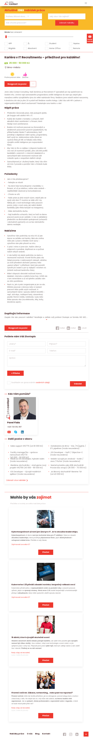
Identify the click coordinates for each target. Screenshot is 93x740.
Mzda (7, 32)
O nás (29, 733)
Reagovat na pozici (17, 84)
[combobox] (23, 16)
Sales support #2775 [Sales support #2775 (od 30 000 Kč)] (26, 446)
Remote (76, 48)
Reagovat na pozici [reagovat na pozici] (18, 328)
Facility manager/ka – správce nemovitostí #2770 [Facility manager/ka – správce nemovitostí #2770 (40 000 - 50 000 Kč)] (24, 455)
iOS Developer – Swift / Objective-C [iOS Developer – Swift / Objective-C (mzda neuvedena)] (66, 453)
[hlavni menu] (85, 3)
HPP (10, 43)
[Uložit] (82, 328)
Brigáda (12, 48)
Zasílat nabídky (90, 38)
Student (52, 43)
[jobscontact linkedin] (77, 734)
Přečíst (45, 552)
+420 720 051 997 (14, 427)
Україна (76, 43)
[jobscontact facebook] (64, 734)
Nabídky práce (17, 733)
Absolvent (32, 48)
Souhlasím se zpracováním (30, 382)
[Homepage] (11, 3)
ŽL (29, 43)
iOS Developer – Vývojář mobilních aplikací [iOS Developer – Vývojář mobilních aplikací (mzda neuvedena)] (25, 472)
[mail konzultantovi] (10, 432)
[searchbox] (21, 16)
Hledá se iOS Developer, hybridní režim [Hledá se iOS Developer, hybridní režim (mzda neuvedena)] (27, 459)
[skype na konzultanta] (17, 432)
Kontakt (46, 733)
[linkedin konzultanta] (23, 432)
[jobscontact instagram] (71, 734)
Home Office (55, 48)
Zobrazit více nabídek (17, 480)
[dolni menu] (86, 734)
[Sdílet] (60, 328)
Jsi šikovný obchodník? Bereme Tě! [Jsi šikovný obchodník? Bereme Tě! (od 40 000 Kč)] (66, 472)
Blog (37, 733)
